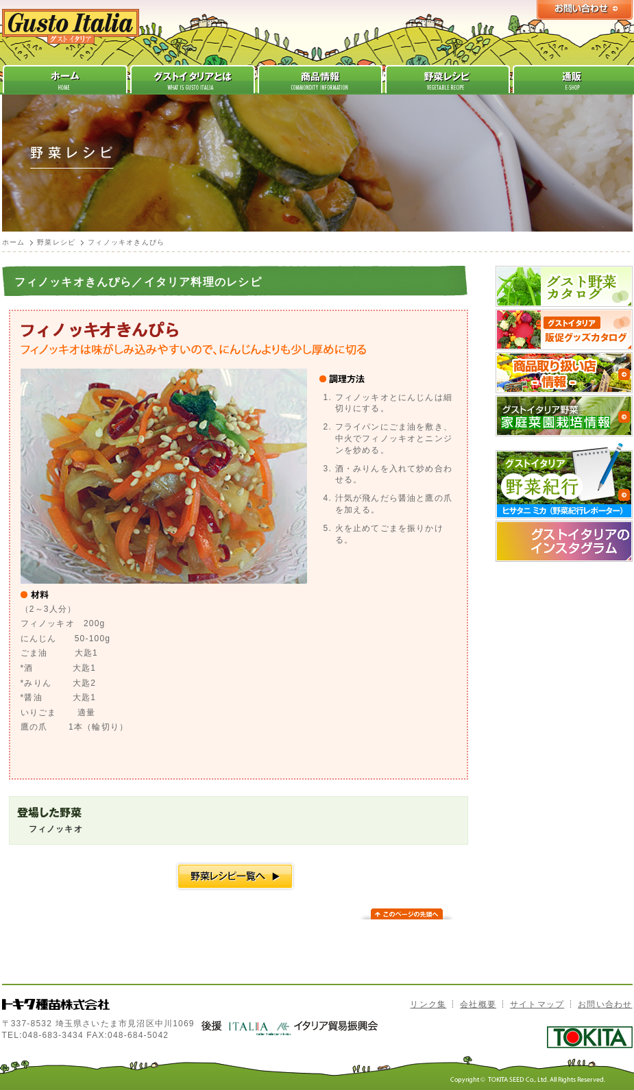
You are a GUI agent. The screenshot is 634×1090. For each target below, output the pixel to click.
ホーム (13, 242)
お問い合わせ (605, 1004)
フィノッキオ (56, 829)
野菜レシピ (56, 242)
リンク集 (428, 1004)
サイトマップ (537, 1004)
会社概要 (478, 1004)
